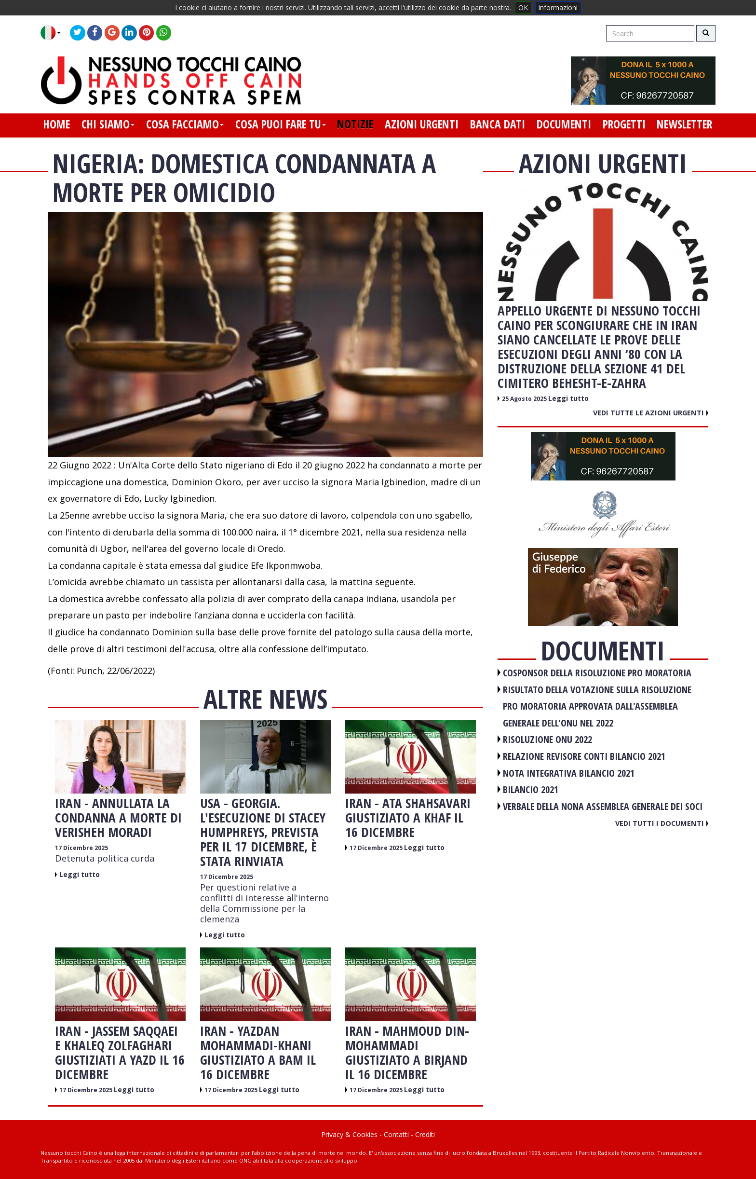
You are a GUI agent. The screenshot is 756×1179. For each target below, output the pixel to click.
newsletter (684, 124)
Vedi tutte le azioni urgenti (650, 412)
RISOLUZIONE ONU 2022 (547, 739)
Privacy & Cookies (349, 1134)
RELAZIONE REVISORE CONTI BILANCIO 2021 (584, 756)
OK (523, 7)
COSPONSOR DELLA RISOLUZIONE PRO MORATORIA (597, 672)
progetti (624, 124)
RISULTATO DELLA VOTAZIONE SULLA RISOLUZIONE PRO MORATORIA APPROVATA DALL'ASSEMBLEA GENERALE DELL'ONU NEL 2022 (597, 706)
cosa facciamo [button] (185, 124)
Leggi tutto (79, 874)
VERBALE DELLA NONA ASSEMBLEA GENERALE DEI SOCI (602, 806)
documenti (564, 124)
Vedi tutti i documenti (661, 823)
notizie (355, 124)
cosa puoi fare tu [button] (280, 124)
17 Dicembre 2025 (81, 848)
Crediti (425, 1134)
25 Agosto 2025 (525, 399)
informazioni (558, 7)
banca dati (497, 124)
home (56, 124)
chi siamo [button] (108, 124)
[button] (54, 33)
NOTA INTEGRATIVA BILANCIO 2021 (568, 773)
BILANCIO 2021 (530, 789)
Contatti (396, 1134)
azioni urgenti (422, 124)
